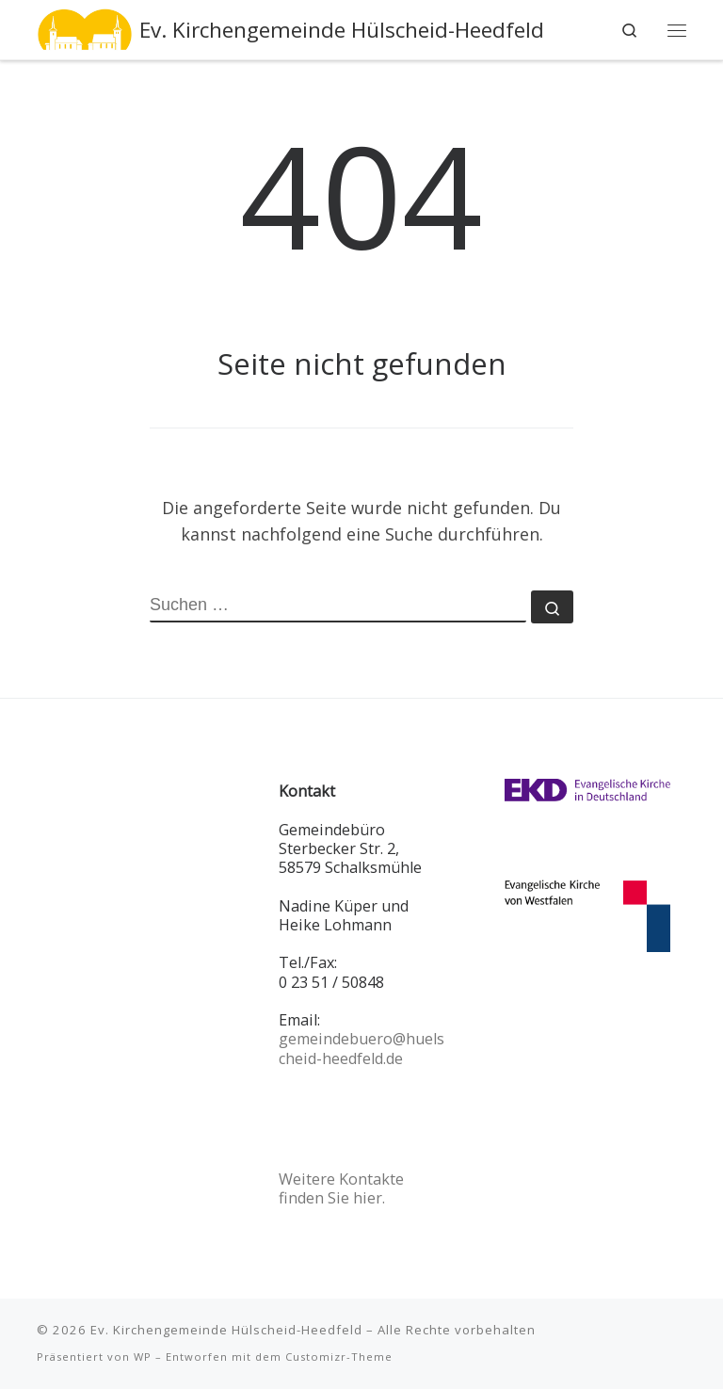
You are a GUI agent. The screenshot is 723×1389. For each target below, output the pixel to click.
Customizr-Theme (339, 1356)
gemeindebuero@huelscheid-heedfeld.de (361, 1048)
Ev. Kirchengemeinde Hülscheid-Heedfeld (226, 1329)
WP (143, 1356)
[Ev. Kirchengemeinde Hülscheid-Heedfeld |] (85, 27)
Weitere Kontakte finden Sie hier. (341, 1188)
